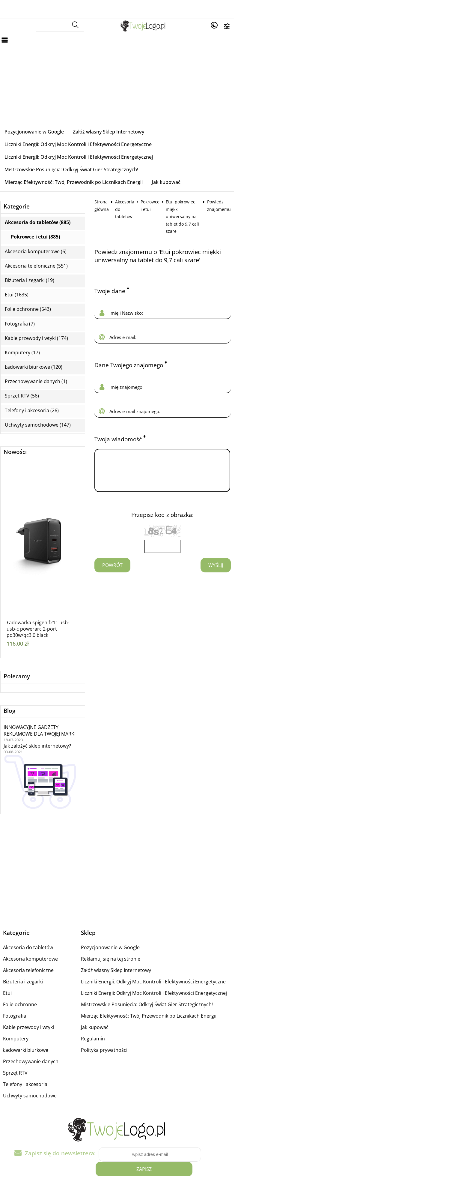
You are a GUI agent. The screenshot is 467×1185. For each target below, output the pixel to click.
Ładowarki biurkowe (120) (57, 331)
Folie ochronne (44, 967)
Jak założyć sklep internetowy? (61, 709)
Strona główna (132, 165)
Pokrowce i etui (219, 165)
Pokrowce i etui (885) (59, 200)
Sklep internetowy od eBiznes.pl (234, 1170)
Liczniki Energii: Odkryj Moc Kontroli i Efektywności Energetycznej (102, 133)
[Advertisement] (233, 69)
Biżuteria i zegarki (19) (53, 244)
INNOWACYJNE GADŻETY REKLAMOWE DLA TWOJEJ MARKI (64, 694)
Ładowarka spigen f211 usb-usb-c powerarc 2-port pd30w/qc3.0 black (62, 592)
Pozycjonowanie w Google (58, 120)
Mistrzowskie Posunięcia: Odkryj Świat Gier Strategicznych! (253, 133)
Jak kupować (190, 145)
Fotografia (38, 979)
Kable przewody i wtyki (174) (60, 301)
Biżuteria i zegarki (47, 945)
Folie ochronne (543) (52, 273)
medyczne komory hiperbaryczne (118, 1181)
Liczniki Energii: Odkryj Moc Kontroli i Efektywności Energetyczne (250, 120)
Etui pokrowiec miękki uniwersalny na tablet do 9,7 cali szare (301, 165)
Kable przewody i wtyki (52, 990)
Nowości (39, 415)
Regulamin (171, 1002)
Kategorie (41, 170)
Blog (33, 674)
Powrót (136, 498)
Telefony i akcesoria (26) (56, 374)
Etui (31, 956)
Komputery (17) (46, 316)
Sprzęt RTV (39, 1036)
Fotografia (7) (44, 287)
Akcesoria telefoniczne (52, 933)
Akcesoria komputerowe (54, 922)
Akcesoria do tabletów (175, 165)
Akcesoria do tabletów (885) (61, 186)
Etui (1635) (40, 258)
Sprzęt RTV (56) (46, 359)
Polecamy (41, 640)
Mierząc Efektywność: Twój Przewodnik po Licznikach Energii (97, 145)
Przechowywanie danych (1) (60, 345)
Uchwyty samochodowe (54, 1059)
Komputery (39, 1002)
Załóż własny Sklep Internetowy (132, 120)
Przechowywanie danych (54, 1025)
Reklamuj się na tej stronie (188, 922)
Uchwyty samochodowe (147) (62, 388)
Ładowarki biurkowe (49, 1013)
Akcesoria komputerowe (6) (60, 215)
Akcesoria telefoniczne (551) (60, 229)
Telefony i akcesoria (49, 1047)
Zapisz (327, 1111)
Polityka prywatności (182, 1013)
